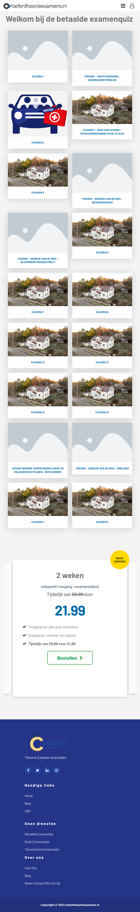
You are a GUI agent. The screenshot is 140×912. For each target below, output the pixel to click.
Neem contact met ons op (42, 883)
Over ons (31, 868)
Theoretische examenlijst (42, 849)
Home (29, 796)
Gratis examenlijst (37, 842)
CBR (28, 811)
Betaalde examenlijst (39, 834)
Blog (28, 803)
